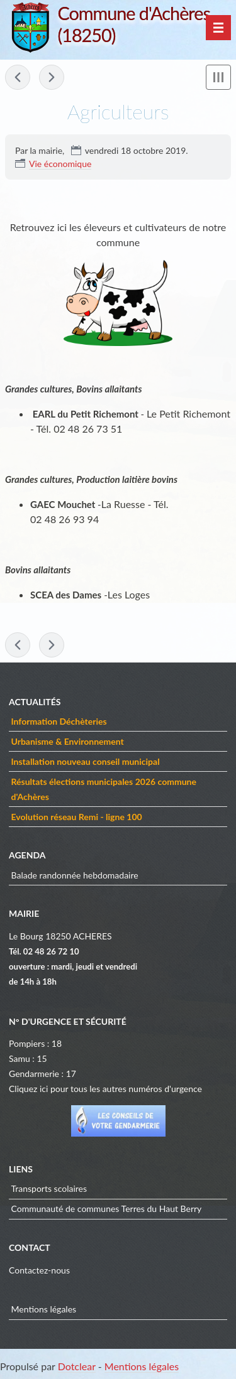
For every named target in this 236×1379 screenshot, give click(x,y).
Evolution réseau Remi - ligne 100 (76, 816)
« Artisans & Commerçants (17, 77)
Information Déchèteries (59, 721)
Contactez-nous (39, 1270)
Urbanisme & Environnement (67, 741)
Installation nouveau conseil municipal (85, 761)
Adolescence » (51, 77)
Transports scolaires (49, 1188)
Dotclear (77, 1366)
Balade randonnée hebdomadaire (74, 875)
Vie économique (60, 163)
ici (44, 1088)
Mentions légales (44, 1309)
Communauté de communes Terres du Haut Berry (106, 1208)
